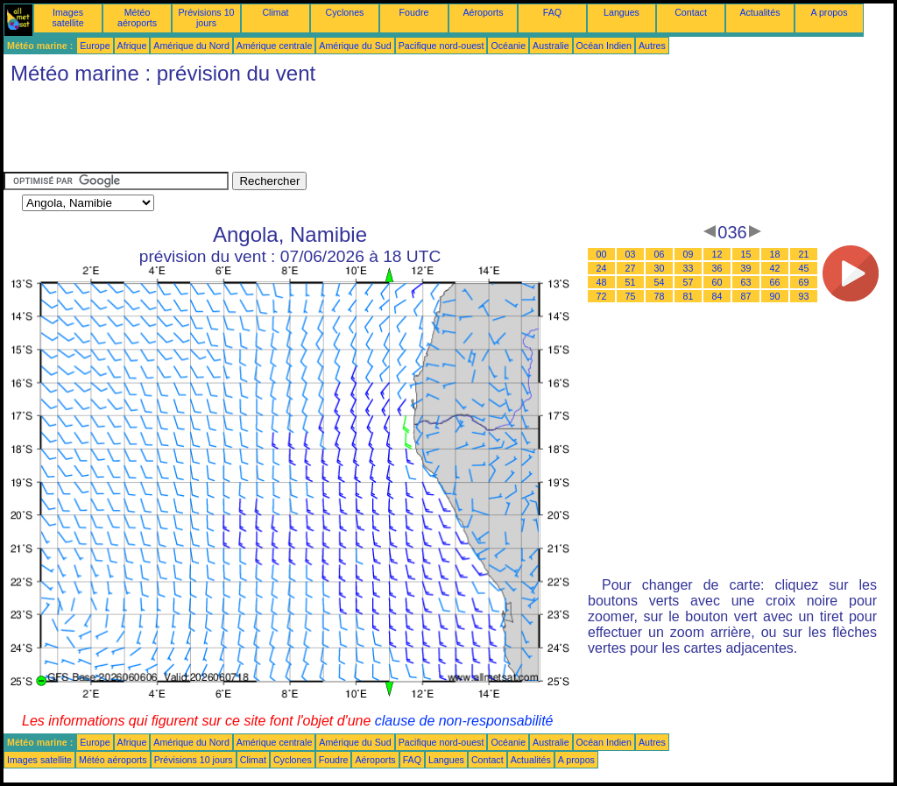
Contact (691, 12)
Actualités (759, 12)
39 (746, 268)
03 (630, 254)
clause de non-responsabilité (464, 720)
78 (659, 296)
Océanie (508, 45)
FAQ (552, 12)
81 (688, 296)
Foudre (414, 12)
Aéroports (483, 12)
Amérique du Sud (355, 45)
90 (775, 296)
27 (630, 268)
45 (804, 268)
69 (804, 282)
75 (630, 296)
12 (717, 254)
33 (688, 268)
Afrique (132, 45)
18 (775, 254)
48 (602, 282)
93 (804, 296)
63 (746, 282)
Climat (275, 12)
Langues (621, 12)
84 (717, 296)
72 (602, 296)
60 (717, 282)
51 (630, 282)
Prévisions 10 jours (207, 17)
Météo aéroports (137, 17)
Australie (551, 45)
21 (804, 254)
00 (602, 254)
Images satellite (67, 17)
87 (746, 296)
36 (717, 268)
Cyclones (345, 12)
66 (775, 282)
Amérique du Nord (191, 45)
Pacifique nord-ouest (441, 45)
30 (659, 268)
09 (688, 254)
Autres (652, 45)
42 (775, 268)
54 (659, 282)
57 (688, 282)
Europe (94, 45)
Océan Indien (604, 45)
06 (659, 254)
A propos (828, 12)
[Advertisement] (322, 132)
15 (746, 254)
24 (602, 268)
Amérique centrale (274, 45)
